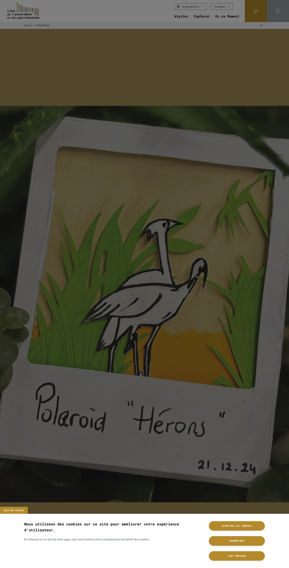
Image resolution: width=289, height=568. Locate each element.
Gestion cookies (14, 510)
